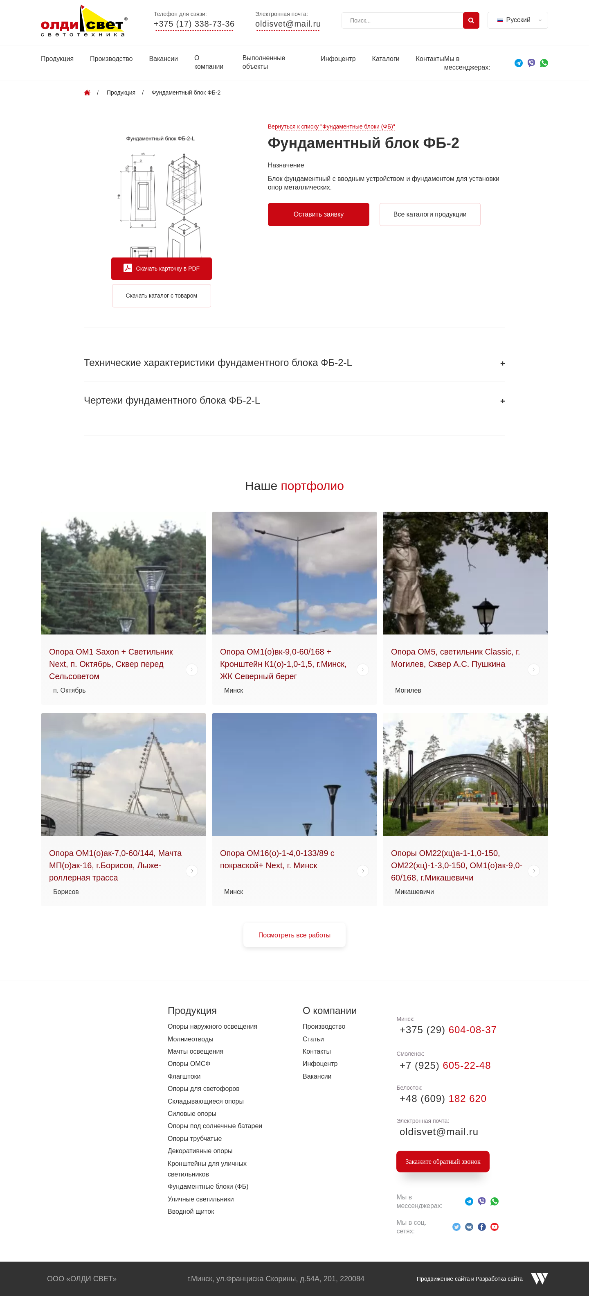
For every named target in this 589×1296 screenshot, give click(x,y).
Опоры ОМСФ (189, 1063)
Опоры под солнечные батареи (215, 1125)
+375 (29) (446, 1029)
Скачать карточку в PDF (162, 269)
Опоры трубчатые (195, 1138)
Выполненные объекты (264, 62)
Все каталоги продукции (430, 214)
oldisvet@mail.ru (288, 24)
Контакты (430, 58)
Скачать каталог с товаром (162, 295)
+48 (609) (441, 1098)
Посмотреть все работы (295, 935)
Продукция (57, 58)
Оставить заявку (319, 214)
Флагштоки (184, 1076)
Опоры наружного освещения (212, 1026)
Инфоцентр (338, 58)
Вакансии (163, 58)
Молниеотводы (191, 1039)
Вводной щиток (191, 1211)
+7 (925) (443, 1065)
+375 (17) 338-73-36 (194, 24)
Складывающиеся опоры (206, 1101)
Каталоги (386, 58)
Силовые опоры (192, 1113)
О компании (208, 62)
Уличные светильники (201, 1199)
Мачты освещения (195, 1051)
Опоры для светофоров (204, 1088)
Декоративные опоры (200, 1150)
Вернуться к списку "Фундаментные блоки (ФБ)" (331, 126)
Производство (111, 58)
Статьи (313, 1039)
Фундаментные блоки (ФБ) (208, 1186)
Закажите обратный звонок (442, 1161)
